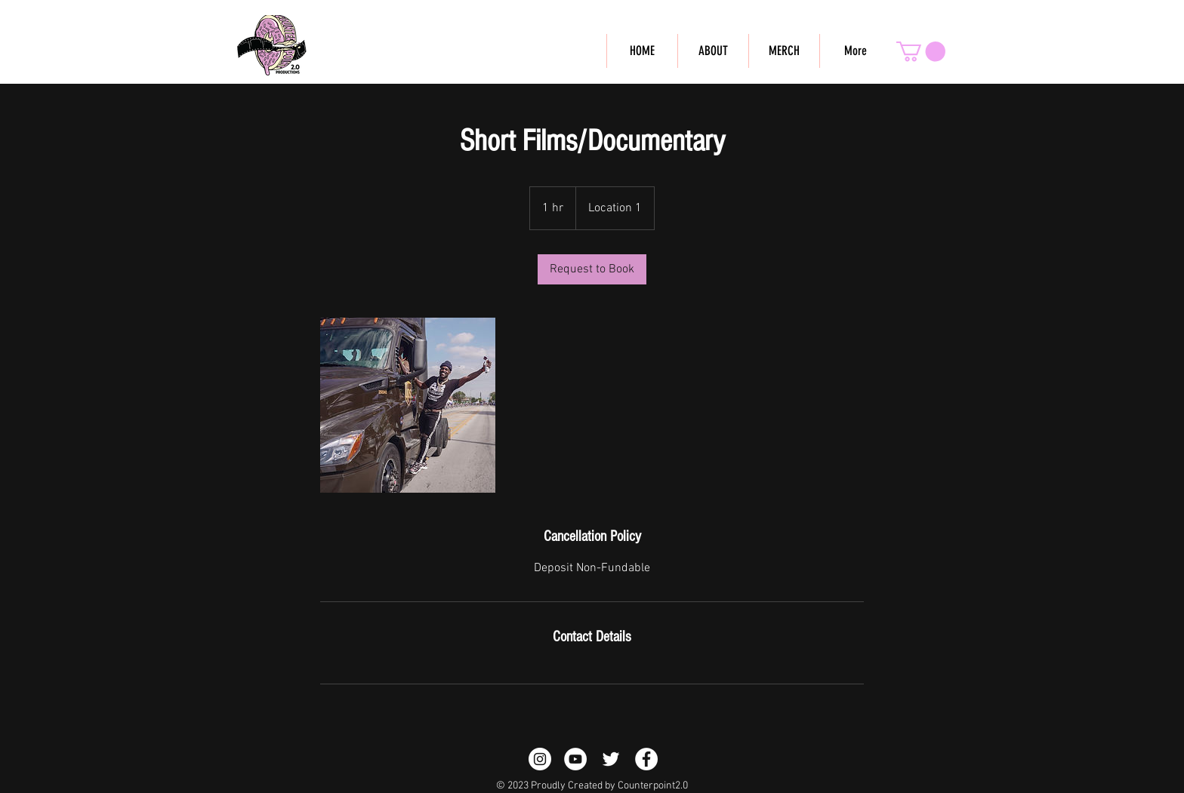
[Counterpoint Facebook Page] (646, 759)
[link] (592, 269)
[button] (920, 51)
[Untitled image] (407, 405)
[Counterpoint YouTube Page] (575, 759)
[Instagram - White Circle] (540, 759)
